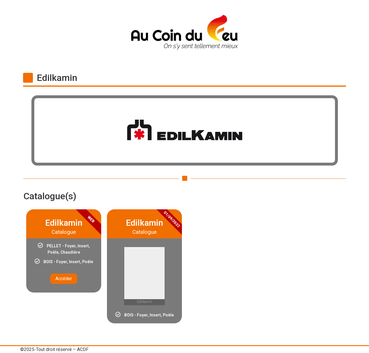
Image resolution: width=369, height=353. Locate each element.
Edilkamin (57, 77)
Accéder (63, 278)
